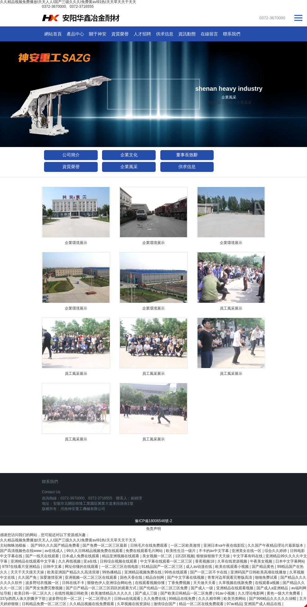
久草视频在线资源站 (134, 604)
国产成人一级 (202, 588)
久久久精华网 (209, 598)
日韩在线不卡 (73, 583)
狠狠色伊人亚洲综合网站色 (110, 583)
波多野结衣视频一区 (42, 583)
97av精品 (234, 604)
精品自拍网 (155, 577)
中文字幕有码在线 (248, 556)
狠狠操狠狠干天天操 (213, 556)
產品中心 (75, 33)
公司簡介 (71, 154)
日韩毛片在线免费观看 (149, 545)
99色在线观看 (176, 572)
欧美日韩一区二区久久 (33, 593)
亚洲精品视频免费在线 (143, 572)
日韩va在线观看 (127, 598)
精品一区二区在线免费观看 (202, 604)
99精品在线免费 (182, 598)
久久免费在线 (155, 598)
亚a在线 (90, 561)
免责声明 (153, 529)
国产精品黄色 (263, 566)
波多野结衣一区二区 (65, 598)
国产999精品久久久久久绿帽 (273, 598)
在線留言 (209, 33)
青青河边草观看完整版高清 (230, 577)
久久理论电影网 (251, 593)
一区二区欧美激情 (186, 545)
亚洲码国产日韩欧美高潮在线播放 (258, 572)
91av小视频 (226, 593)
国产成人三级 (146, 593)
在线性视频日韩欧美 (72, 593)
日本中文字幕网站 (290, 561)
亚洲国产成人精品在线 (263, 604)
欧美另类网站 (235, 598)
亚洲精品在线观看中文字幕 (33, 561)
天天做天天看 (204, 583)
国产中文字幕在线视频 (186, 577)
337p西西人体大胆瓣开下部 (23, 598)
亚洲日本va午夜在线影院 (224, 545)
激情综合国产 (165, 604)
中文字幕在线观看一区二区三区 (166, 561)
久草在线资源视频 (232, 561)
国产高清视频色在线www (21, 551)
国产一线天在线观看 (42, 556)
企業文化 (129, 154)
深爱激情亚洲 (51, 577)
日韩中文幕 (53, 566)
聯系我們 (231, 33)
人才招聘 (142, 33)
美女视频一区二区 (157, 556)
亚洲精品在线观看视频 (235, 588)
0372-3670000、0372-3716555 (68, 6)
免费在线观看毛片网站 (145, 551)
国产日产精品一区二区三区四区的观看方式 (101, 588)
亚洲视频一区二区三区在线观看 (91, 577)
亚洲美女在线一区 (247, 551)
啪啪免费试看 (266, 577)
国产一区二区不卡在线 (209, 572)
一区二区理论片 (98, 598)
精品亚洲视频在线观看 (121, 556)
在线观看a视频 (267, 583)
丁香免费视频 (179, 583)
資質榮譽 (120, 33)
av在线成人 (55, 551)
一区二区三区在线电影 (120, 566)
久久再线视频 (70, 561)
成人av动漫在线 (199, 566)
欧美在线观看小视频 (232, 566)
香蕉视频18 (205, 561)
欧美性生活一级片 (181, 551)
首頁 (228, 102)
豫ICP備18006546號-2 (153, 521)
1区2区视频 (184, 556)
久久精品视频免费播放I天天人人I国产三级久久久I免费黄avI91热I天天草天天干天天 (68, 540)
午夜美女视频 (261, 561)
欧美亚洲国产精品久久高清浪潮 (73, 572)
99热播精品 (112, 572)
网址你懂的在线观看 (82, 566)
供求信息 (164, 33)
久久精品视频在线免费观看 (92, 604)
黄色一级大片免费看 (284, 593)
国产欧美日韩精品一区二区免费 (186, 593)
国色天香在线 (131, 577)
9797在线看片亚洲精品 (21, 566)
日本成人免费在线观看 (81, 556)
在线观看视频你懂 (150, 583)
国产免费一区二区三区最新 (105, 545)
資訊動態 (187, 33)
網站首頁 (53, 33)
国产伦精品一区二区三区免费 (164, 588)
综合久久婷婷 (276, 551)
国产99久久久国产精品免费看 (56, 545)
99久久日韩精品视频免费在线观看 (95, 551)
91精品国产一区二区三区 (162, 566)
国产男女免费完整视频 (44, 588)
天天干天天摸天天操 (28, 572)
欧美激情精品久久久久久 (112, 593)
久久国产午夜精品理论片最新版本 (275, 545)
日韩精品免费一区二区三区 (44, 604)
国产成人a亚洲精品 (272, 588)
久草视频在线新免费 (236, 583)
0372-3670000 (272, 18)
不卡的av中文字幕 (214, 551)
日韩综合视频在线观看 (119, 561)
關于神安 (97, 33)
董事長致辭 (187, 154)
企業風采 (244, 102)
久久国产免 (28, 577)
